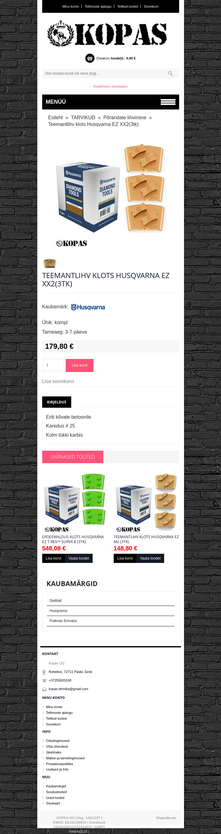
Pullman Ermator (63, 621)
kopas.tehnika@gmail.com (68, 689)
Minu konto (70, 6)
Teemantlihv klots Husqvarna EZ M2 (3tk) (146, 539)
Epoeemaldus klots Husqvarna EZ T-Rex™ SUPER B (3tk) (73, 539)
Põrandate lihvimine (124, 117)
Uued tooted (55, 798)
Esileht (55, 117)
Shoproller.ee (166, 818)
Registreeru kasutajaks (111, 86)
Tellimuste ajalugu (98, 6)
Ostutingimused (57, 741)
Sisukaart (53, 803)
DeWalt (56, 601)
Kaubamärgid (56, 786)
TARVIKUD (83, 117)
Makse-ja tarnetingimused (65, 758)
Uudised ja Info (57, 769)
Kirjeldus (56, 402)
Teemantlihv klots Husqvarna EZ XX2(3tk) (93, 124)
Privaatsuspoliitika (59, 764)
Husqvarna (59, 611)
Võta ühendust (57, 746)
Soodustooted (56, 792)
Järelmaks (53, 752)
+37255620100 (60, 680)
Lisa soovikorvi (58, 381)
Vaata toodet (78, 558)
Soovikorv (151, 6)
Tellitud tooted (127, 6)
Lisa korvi (79, 365)
